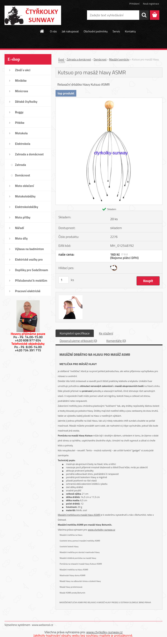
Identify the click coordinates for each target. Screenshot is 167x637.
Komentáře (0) (116, 340)
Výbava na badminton (29, 249)
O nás (53, 31)
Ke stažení (106, 333)
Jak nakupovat (70, 31)
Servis (116, 31)
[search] (144, 15)
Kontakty (130, 31)
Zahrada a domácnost (29, 154)
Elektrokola (22, 143)
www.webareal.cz (42, 625)
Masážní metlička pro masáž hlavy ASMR (79, 515)
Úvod (61, 59)
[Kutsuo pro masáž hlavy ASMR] (109, 99)
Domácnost (22, 175)
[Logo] (33, 15)
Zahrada (20, 164)
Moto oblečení (24, 185)
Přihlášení (134, 4)
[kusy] (63, 280)
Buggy (19, 112)
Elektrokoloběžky (26, 206)
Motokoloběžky (25, 196)
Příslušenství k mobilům (31, 280)
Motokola (21, 133)
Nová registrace (151, 4)
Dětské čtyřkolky (26, 101)
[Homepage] (42, 31)
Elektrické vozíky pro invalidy (29, 261)
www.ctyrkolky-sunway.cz (101, 530)
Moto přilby (22, 217)
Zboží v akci (22, 70)
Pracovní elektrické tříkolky (27, 292)
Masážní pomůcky (119, 59)
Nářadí (19, 228)
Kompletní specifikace (75, 333)
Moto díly (21, 238)
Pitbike (19, 122)
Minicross (21, 91)
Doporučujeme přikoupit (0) (78, 340)
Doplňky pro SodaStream (31, 270)
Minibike (21, 80)
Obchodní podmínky (96, 31)
